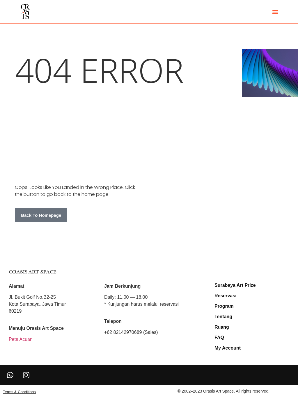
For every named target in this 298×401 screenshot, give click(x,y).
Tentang (224, 316)
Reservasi (226, 295)
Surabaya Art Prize (235, 284)
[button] (275, 12)
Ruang (222, 326)
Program (224, 305)
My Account (228, 347)
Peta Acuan (21, 339)
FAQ (219, 337)
